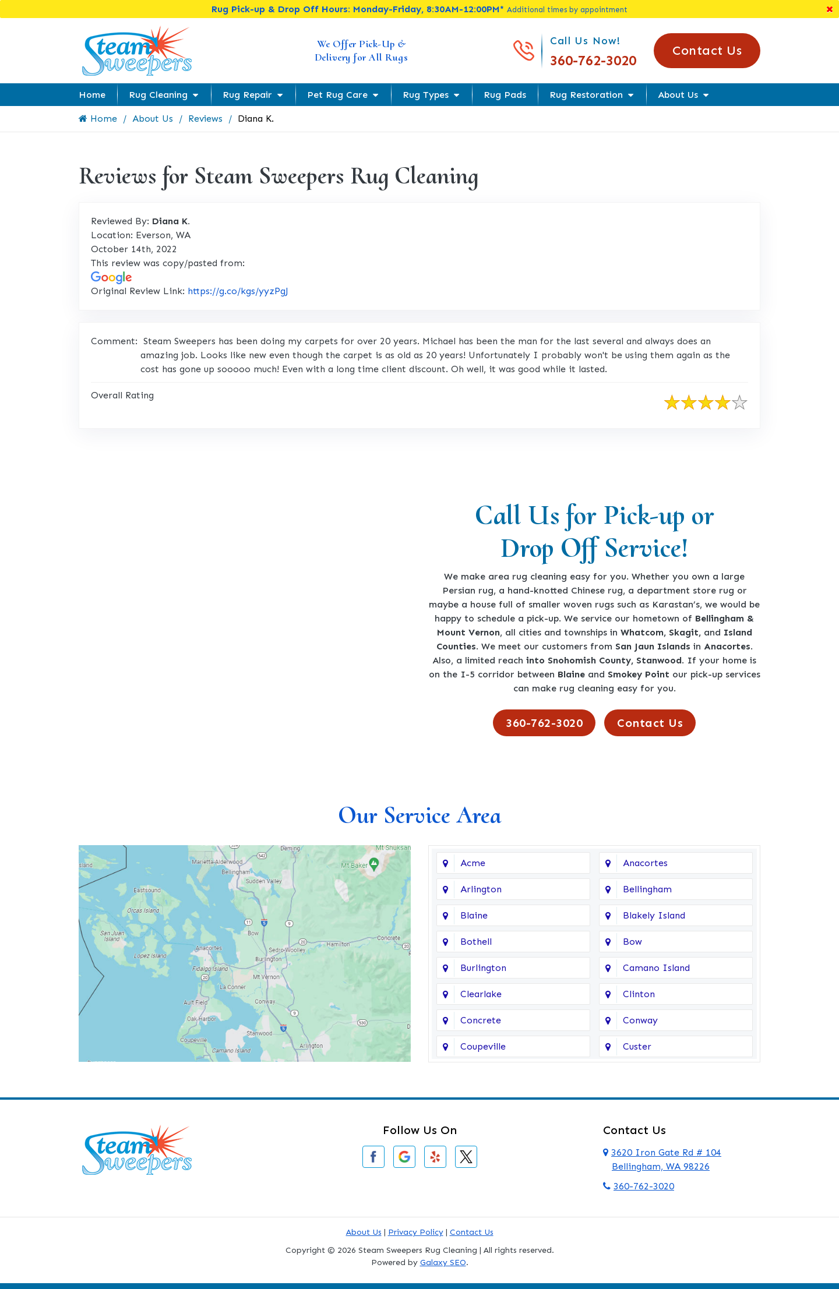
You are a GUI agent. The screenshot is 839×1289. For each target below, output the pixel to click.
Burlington (483, 967)
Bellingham (647, 889)
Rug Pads (505, 94)
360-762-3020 (593, 60)
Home (92, 94)
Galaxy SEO (443, 1262)
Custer (637, 1046)
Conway (640, 1020)
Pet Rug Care (337, 94)
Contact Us (707, 50)
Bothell (476, 941)
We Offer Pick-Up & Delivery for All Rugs (361, 50)
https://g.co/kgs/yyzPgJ (238, 290)
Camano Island (656, 967)
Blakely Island (654, 915)
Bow (632, 941)
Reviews (205, 118)
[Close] (829, 9)
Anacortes (645, 862)
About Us (678, 94)
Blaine (474, 915)
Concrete (480, 1020)
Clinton (639, 994)
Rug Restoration (586, 94)
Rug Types (426, 94)
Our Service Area (419, 815)
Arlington (481, 889)
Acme (472, 862)
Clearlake (481, 994)
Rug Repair (247, 94)
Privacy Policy (415, 1232)
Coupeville (483, 1046)
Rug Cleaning (158, 94)
